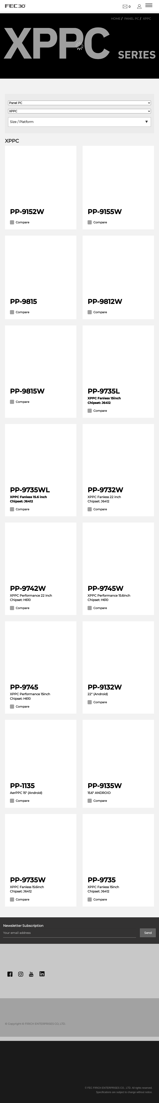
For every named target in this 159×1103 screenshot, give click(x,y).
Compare (19, 222)
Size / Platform (22, 122)
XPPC (147, 18)
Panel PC (131, 18)
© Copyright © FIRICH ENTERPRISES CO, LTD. (35, 1023)
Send (148, 933)
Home (115, 18)
